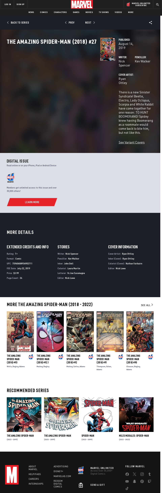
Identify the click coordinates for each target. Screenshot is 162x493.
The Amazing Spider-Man (20, 410)
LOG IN (8, 4)
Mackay (40, 341)
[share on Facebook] (127, 450)
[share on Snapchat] (134, 457)
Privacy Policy (25, 481)
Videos (118, 12)
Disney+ (58, 446)
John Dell (68, 237)
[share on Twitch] (149, 457)
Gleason (129, 341)
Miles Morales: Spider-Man (134, 410)
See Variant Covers (66, 117)
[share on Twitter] (134, 450)
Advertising (61, 441)
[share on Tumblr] (149, 450)
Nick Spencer (62, 72)
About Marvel (33, 443)
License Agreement (126, 481)
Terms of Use (10, 481)
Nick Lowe (70, 252)
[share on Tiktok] (127, 464)
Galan (108, 341)
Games (76, 12)
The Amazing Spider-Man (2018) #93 (14, 333)
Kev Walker (110, 72)
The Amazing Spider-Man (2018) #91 (103, 333)
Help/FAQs (35, 449)
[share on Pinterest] (142, 457)
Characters (60, 12)
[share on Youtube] (127, 457)
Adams (22, 341)
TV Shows (104, 12)
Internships (36, 459)
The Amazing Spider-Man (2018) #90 (133, 333)
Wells (9, 341)
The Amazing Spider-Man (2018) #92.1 (43, 333)
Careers (34, 454)
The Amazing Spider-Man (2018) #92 (73, 333)
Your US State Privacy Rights (48, 481)
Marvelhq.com (62, 451)
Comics (44, 12)
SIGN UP (20, 4)
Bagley (15, 341)
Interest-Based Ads (147, 481)
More (131, 12)
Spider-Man (88, 410)
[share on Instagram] (142, 450)
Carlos (76, 341)
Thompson (101, 341)
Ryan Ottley (61, 85)
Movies (89, 12)
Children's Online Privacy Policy (100, 481)
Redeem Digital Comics (58, 459)
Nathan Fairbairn (134, 237)
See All (147, 279)
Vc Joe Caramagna (76, 247)
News (31, 12)
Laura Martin (74, 242)
